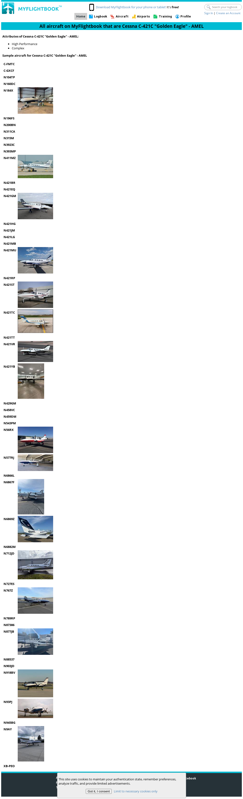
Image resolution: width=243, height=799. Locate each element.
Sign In (208, 13)
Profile (185, 16)
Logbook (100, 16)
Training (165, 16)
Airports (143, 16)
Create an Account (228, 13)
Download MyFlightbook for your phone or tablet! (131, 7)
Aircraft (122, 16)
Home (80, 16)
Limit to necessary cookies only (135, 791)
